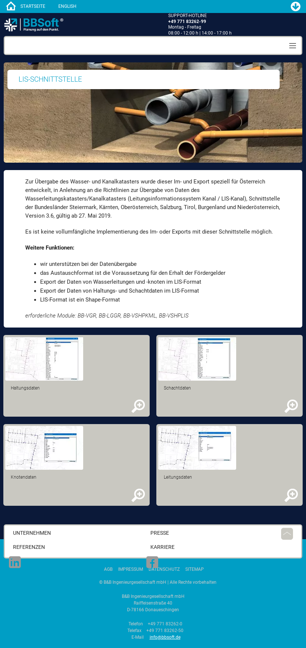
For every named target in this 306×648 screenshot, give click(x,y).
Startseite (32, 6)
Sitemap (194, 569)
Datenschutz (164, 569)
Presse (159, 533)
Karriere (162, 547)
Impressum (130, 569)
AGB (108, 569)
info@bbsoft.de (165, 637)
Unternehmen (32, 533)
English (67, 6)
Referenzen (29, 547)
